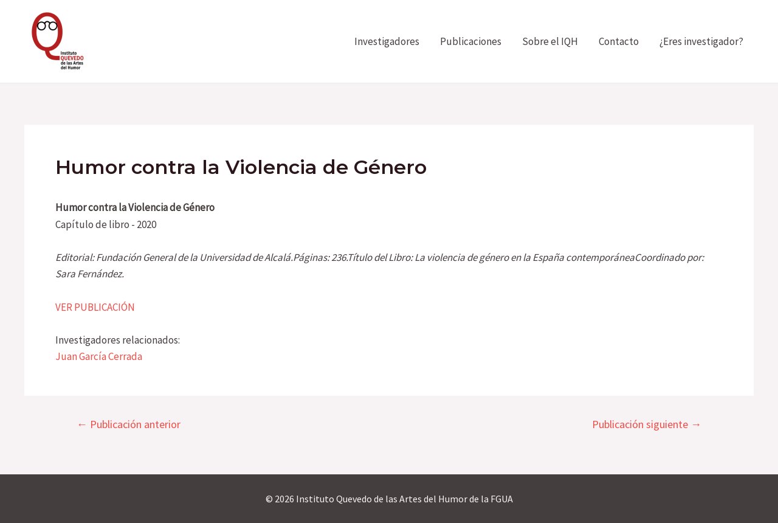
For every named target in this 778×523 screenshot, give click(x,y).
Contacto (619, 41)
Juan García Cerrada (98, 356)
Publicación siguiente (646, 424)
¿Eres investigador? (701, 41)
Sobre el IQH (550, 41)
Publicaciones (470, 41)
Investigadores (386, 41)
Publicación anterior (129, 424)
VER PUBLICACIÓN (95, 307)
